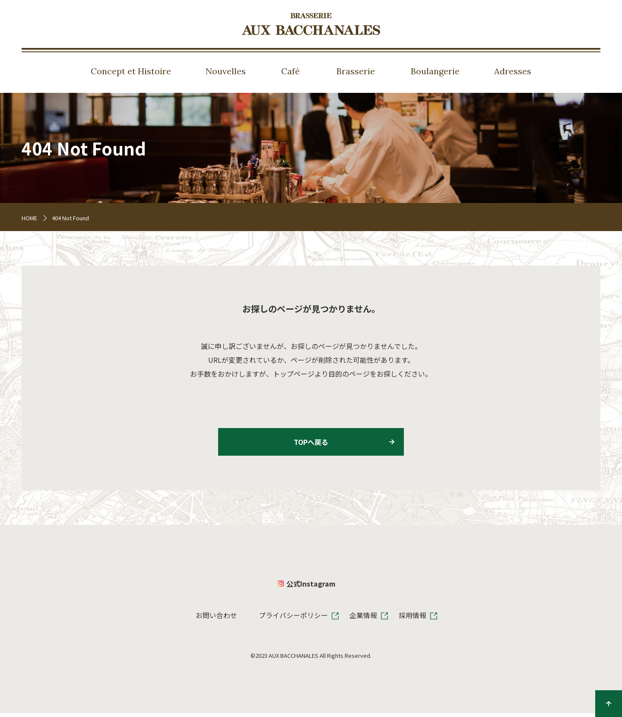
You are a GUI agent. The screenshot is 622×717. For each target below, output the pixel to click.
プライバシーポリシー (293, 619)
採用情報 (412, 619)
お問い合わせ (216, 619)
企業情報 (363, 619)
